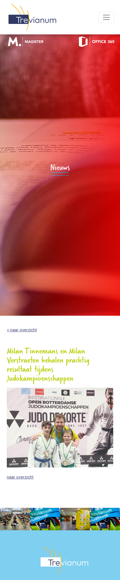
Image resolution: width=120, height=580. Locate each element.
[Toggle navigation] (106, 17)
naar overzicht (20, 477)
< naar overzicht (22, 330)
